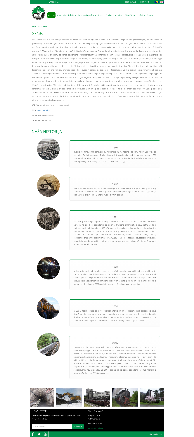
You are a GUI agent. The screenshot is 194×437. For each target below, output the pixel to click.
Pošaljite (78, 426)
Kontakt (144, 2)
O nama (51, 15)
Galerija (151, 15)
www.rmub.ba (43, 110)
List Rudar (130, 2)
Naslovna (53, 2)
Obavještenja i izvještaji (135, 15)
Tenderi (101, 15)
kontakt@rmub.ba (95, 428)
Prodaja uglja (111, 15)
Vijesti (120, 15)
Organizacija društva (87, 15)
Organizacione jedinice (66, 15)
